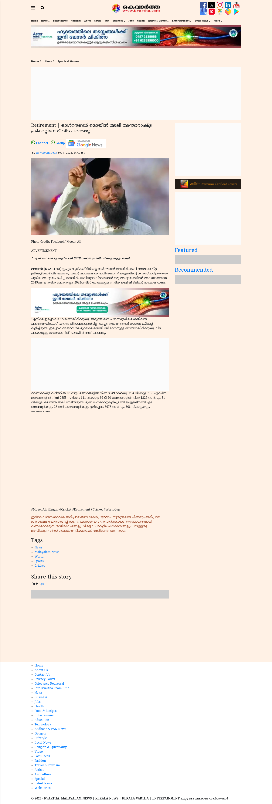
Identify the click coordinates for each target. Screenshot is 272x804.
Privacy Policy (45, 679)
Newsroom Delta (46, 152)
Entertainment (180, 21)
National (76, 21)
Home (34, 21)
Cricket (40, 566)
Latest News (60, 21)
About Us (41, 670)
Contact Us (42, 675)
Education (42, 720)
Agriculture (43, 774)
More (217, 21)
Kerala (97, 21)
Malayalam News (47, 552)
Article (39, 770)
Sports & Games (157, 21)
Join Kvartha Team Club (52, 688)
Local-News (201, 21)
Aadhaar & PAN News (50, 729)
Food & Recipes (46, 711)
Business (118, 21)
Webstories (43, 788)
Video (39, 752)
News (44, 21)
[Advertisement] (136, 93)
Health (141, 21)
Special (40, 779)
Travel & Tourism (47, 765)
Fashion (40, 761)
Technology (43, 725)
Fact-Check (42, 756)
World (87, 21)
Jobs (131, 21)
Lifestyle (41, 738)
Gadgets (40, 734)
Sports (39, 561)
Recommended (194, 270)
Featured (186, 250)
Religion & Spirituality (51, 747)
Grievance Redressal (49, 684)
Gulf (106, 21)
